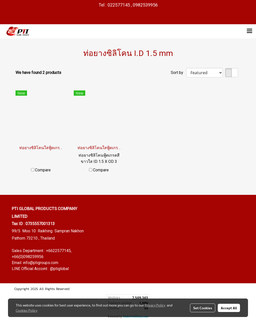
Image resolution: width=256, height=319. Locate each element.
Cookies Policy (26, 310)
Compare (43, 170)
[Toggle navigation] (249, 31)
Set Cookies (202, 308)
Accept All (229, 308)
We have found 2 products (38, 72)
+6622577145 (58, 250)
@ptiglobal (59, 268)
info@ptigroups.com (40, 262)
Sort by (178, 72)
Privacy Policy (155, 305)
